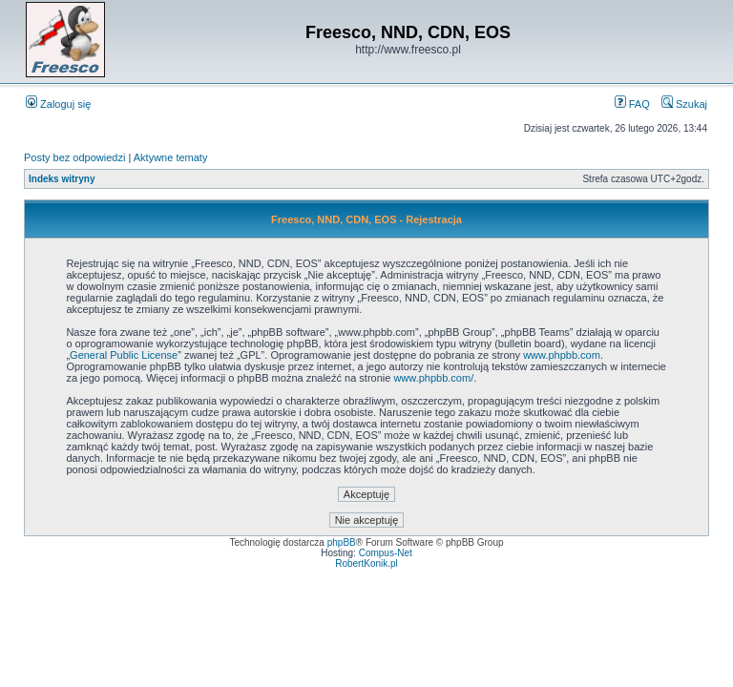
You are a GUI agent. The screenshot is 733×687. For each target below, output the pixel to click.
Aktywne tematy (171, 157)
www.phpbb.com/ (433, 378)
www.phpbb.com (561, 355)
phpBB (341, 542)
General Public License (124, 355)
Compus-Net (385, 553)
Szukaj (684, 104)
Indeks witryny (61, 179)
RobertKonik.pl (366, 563)
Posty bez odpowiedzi (74, 157)
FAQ (632, 104)
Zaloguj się (58, 104)
